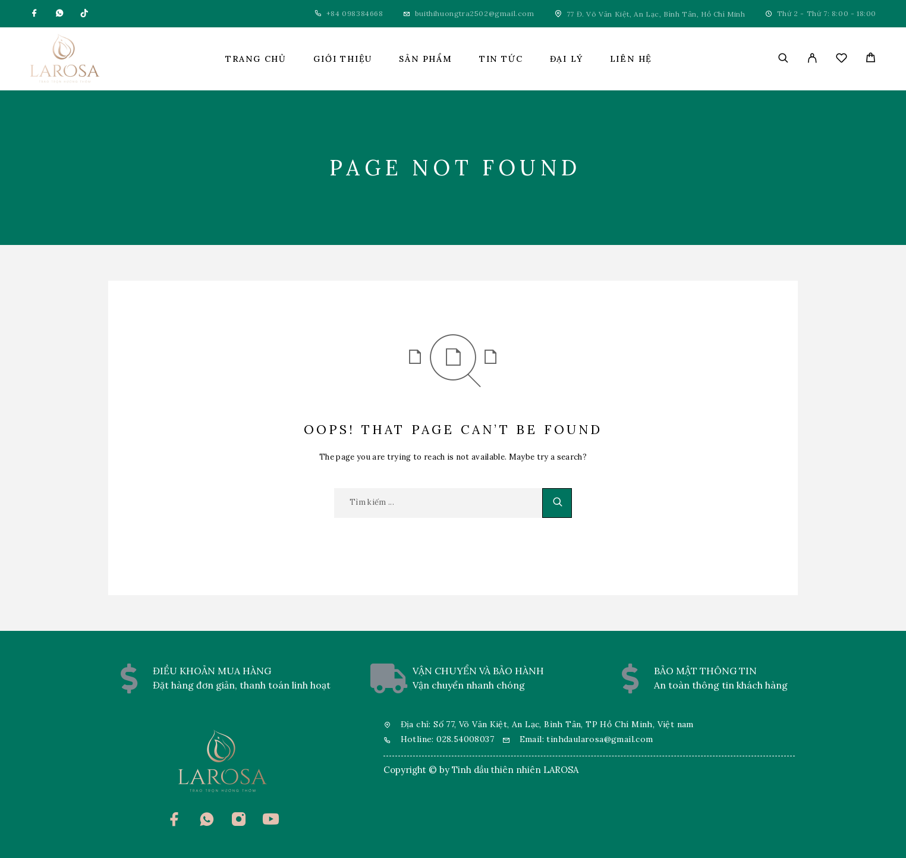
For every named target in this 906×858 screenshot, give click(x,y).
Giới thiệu (342, 59)
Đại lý (566, 59)
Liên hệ (631, 59)
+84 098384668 (354, 13)
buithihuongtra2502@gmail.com (474, 13)
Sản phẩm (425, 59)
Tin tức (501, 59)
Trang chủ (256, 59)
